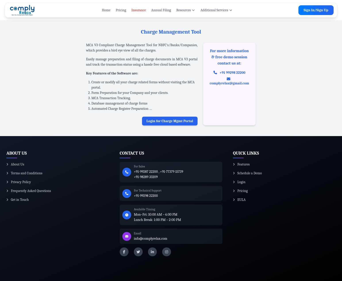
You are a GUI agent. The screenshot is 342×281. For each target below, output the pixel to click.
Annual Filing (161, 10)
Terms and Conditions (24, 173)
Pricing (121, 10)
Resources (185, 10)
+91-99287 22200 (146, 172)
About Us (15, 164)
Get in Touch (17, 200)
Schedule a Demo (247, 173)
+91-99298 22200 (146, 196)
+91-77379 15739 (171, 172)
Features (241, 164)
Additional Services (216, 10)
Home (106, 10)
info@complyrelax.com (150, 239)
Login (239, 182)
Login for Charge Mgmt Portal (169, 121)
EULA (239, 200)
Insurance (138, 10)
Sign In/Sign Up (316, 10)
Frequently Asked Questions (28, 191)
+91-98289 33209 (146, 177)
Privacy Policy (18, 182)
